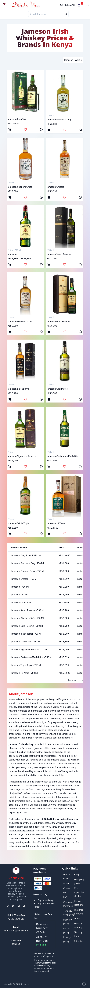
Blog (76, 874)
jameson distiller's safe (20, 321)
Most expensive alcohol (79, 892)
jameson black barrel (18, 388)
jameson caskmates (57, 388)
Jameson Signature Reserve (22, 456)
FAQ (65, 897)
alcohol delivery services (21, 830)
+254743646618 (66, 4)
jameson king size (17, 119)
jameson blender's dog (59, 119)
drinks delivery (59, 842)
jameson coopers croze (20, 186)
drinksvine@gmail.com (16, 930)
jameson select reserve (59, 254)
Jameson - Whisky (73, 59)
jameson (12, 254)
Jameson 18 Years (56, 523)
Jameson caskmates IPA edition (63, 456)
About (66, 883)
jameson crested (55, 186)
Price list (78, 941)
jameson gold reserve (58, 321)
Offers (77, 918)
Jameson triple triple (18, 523)
